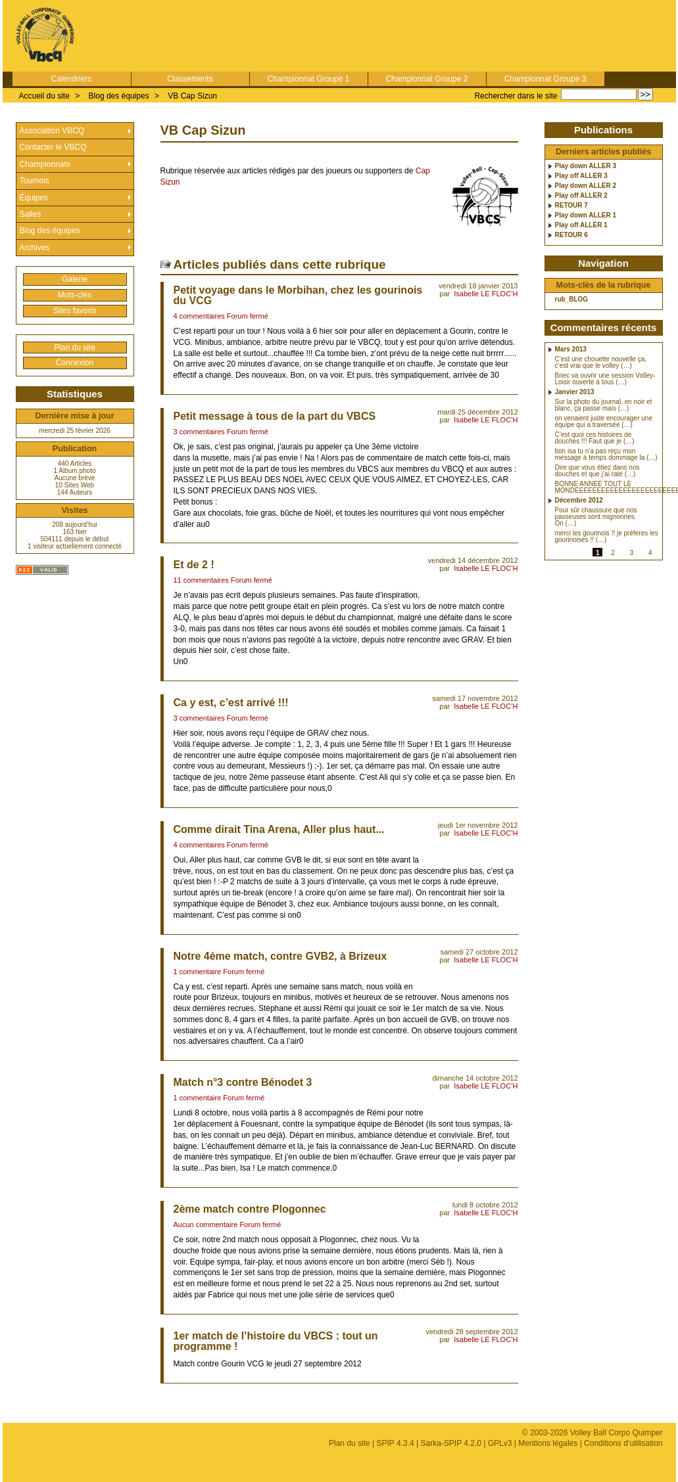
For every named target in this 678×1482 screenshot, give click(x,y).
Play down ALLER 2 (586, 186)
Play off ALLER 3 (581, 176)
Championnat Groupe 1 (309, 78)
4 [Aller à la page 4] (650, 552)
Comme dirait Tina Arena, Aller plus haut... (279, 829)
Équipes (34, 197)
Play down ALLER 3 (586, 166)
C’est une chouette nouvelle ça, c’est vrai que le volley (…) (601, 362)
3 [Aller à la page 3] (632, 552)
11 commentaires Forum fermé (223, 580)
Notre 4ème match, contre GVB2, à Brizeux (280, 956)
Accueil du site (44, 96)
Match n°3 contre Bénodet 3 (243, 1082)
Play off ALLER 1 (581, 225)
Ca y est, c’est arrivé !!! (231, 702)
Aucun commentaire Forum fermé (227, 1224)
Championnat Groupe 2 (427, 78)
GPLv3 (500, 1443)
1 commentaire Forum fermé (219, 972)
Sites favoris (74, 310)
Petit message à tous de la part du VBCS (275, 416)
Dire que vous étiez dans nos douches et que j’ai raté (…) (597, 471)
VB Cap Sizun (192, 96)
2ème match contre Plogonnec (250, 1209)
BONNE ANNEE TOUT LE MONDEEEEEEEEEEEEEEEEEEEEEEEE (607, 487)
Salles (30, 214)
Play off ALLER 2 (581, 195)
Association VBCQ (52, 130)
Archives (35, 247)
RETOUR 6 (571, 235)
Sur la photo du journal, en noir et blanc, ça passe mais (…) (603, 405)
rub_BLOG (572, 299)
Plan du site (74, 347)
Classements (189, 78)
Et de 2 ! (194, 564)
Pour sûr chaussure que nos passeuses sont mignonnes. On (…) (596, 517)
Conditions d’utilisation (623, 1443)
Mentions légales (547, 1443)
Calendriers (71, 78)
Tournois (34, 180)
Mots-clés (74, 295)
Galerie (74, 279)
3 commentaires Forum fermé (221, 432)
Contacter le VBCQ (53, 147)
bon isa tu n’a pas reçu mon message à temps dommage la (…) (606, 454)
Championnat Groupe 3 (545, 78)
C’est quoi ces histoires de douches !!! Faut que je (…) (595, 438)
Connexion (74, 362)
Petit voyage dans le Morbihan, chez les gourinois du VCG (298, 295)
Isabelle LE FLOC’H (486, 294)
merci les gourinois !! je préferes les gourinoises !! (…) (606, 536)
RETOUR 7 (571, 205)
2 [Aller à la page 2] (613, 552)
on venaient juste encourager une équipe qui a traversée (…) (603, 421)
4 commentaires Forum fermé (221, 316)
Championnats (45, 164)
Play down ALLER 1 (586, 215)
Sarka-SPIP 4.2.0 (450, 1443)
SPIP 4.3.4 (395, 1443)
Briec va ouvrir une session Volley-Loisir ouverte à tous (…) (605, 379)
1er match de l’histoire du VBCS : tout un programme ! (276, 1341)
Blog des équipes (119, 96)
